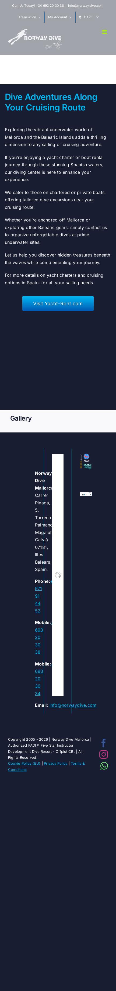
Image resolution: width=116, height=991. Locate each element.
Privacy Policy (55, 763)
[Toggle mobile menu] (105, 32)
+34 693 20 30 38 (50, 6)
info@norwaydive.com (86, 6)
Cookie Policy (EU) (24, 763)
